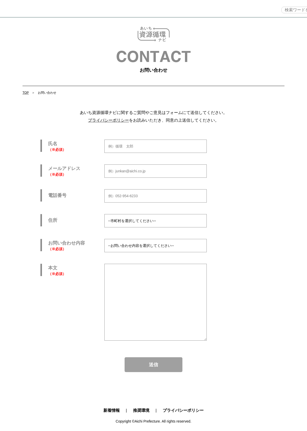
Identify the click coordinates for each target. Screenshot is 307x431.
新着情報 (111, 410)
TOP (39, 10)
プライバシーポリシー (108, 120)
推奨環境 (141, 410)
